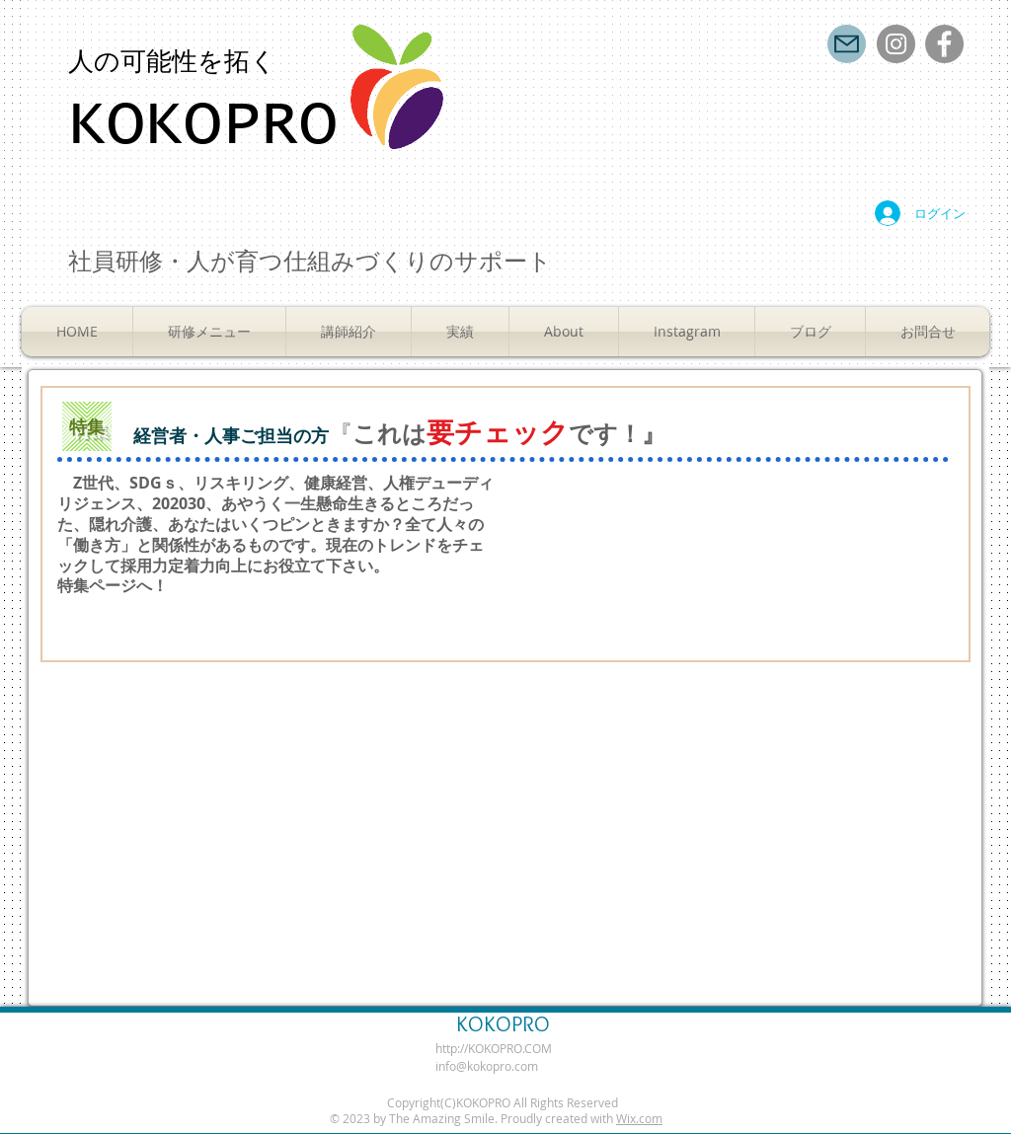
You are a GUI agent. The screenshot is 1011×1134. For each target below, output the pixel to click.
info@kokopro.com (486, 1066)
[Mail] (846, 44)
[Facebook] (944, 44)
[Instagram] (896, 44)
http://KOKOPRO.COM (493, 1048)
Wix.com (639, 1118)
